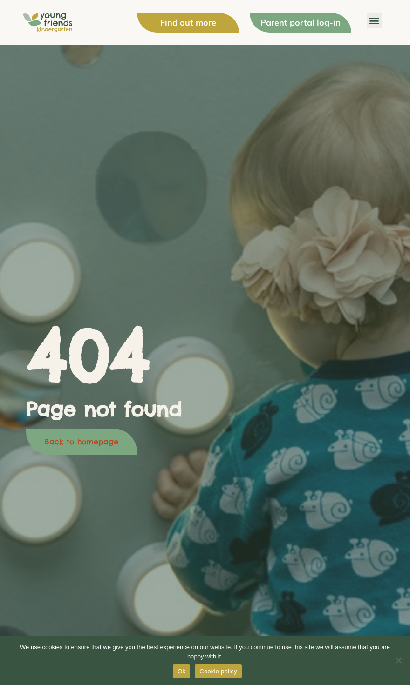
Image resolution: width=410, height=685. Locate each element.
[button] (374, 20)
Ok (181, 671)
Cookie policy (218, 671)
